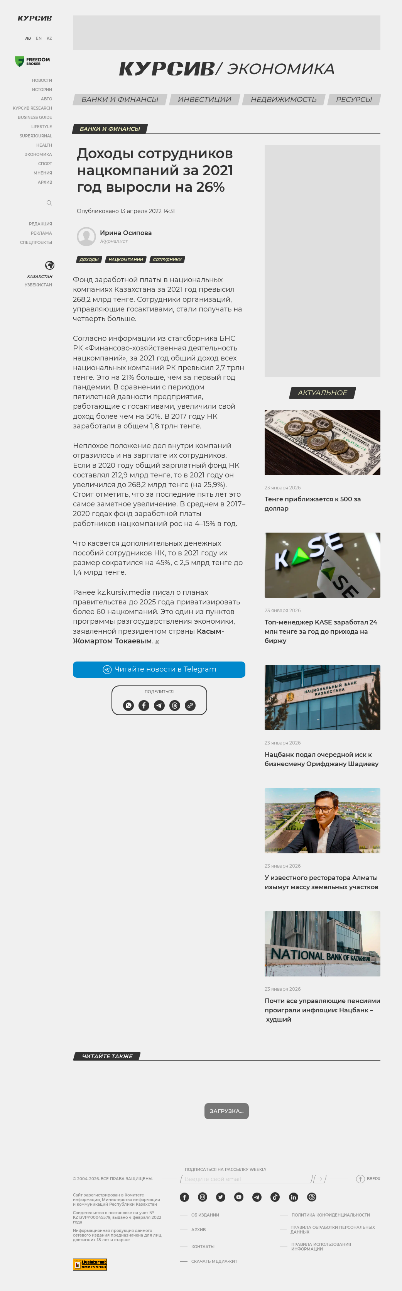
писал (163, 592)
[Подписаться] (320, 1179)
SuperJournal (36, 136)
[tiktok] (275, 1197)
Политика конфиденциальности (331, 1215)
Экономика (38, 154)
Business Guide (35, 117)
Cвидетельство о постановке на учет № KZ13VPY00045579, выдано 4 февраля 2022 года (117, 1217)
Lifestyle (41, 126)
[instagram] (202, 1197)
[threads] (311, 1197)
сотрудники (167, 259)
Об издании (205, 1215)
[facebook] (184, 1197)
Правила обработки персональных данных (333, 1230)
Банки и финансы (119, 99)
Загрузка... (226, 1111)
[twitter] (220, 1197)
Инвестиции (204, 99)
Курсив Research (32, 108)
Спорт (45, 163)
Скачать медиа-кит (214, 1261)
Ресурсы (354, 99)
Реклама (41, 233)
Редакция (40, 224)
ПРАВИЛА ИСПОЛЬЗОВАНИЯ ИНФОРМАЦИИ (321, 1247)
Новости (42, 80)
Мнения (43, 173)
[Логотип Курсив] (34, 18)
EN (39, 38)
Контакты (203, 1247)
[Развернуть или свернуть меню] (49, 203)
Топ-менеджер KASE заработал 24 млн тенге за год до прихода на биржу (321, 632)
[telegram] (257, 1197)
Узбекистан (38, 285)
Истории (42, 89)
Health (44, 145)
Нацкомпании (126, 259)
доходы (89, 259)
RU (28, 38)
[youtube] (238, 1197)
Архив (45, 182)
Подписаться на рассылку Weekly (226, 1169)
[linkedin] (293, 1197)
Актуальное (322, 393)
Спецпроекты (36, 242)
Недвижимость (284, 99)
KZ (49, 38)
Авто (46, 99)
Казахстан (39, 276)
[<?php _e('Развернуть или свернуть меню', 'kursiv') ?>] (49, 266)
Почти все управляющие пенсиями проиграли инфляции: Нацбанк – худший (322, 1010)
